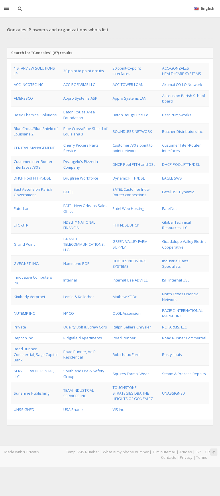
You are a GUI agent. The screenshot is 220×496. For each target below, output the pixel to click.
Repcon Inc (23, 337)
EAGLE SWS (172, 178)
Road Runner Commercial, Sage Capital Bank (36, 354)
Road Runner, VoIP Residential (79, 354)
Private (20, 327)
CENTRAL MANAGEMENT (34, 147)
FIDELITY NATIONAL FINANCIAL (79, 225)
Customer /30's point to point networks (133, 148)
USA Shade (73, 409)
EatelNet (169, 208)
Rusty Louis (172, 354)
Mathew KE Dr (125, 296)
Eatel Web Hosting (128, 208)
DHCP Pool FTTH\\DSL (32, 178)
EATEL (68, 191)
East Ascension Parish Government (33, 192)
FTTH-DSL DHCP (126, 225)
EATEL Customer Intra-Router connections (131, 192)
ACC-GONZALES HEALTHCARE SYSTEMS (181, 71)
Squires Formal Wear (131, 373)
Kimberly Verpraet (29, 296)
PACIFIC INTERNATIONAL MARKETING (182, 313)
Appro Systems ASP (80, 98)
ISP (198, 451)
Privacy (186, 457)
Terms (201, 457)
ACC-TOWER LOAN (128, 84)
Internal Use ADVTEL (130, 280)
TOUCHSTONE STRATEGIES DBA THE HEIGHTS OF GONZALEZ (133, 393)
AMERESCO (23, 98)
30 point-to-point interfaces (127, 71)
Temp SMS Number (82, 451)
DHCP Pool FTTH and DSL (134, 164)
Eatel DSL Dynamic (178, 191)
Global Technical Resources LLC (176, 225)
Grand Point (24, 244)
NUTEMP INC (24, 313)
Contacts (168, 457)
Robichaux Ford (126, 354)
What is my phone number (126, 451)
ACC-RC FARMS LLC (79, 84)
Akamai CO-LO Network (182, 84)
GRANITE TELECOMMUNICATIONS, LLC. (84, 244)
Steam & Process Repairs (184, 373)
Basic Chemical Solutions (35, 114)
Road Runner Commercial (184, 337)
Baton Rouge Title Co (130, 114)
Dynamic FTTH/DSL (129, 178)
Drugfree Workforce (80, 178)
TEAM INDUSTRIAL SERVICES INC (78, 393)
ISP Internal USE (176, 280)
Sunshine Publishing (31, 393)
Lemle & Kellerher (78, 296)
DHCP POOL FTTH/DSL (181, 164)
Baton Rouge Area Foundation (79, 114)
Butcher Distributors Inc (182, 131)
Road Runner (124, 337)
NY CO (68, 313)
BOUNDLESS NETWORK (132, 131)
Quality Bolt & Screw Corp (85, 327)
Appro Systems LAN (129, 98)
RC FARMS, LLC (174, 327)
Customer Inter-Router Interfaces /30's (33, 164)
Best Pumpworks (176, 114)
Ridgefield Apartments (82, 337)
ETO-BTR (21, 225)
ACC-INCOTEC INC (28, 84)
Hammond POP (76, 263)
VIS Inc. (119, 409)
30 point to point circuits (83, 70)
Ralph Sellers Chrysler (132, 327)
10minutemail (164, 451)
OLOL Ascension (127, 313)
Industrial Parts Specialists (175, 263)
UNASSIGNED (173, 393)
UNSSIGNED (24, 409)
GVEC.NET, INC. (26, 263)
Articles (185, 451)
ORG (209, 451)
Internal (70, 280)
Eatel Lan (22, 208)
